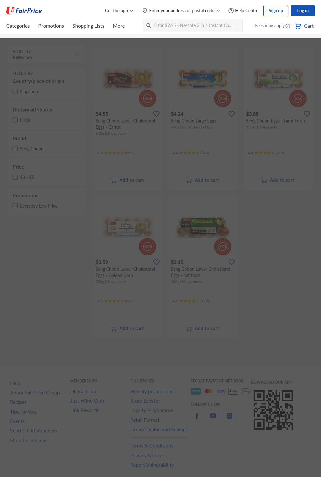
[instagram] (229, 419)
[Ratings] (115, 152)
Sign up (276, 10)
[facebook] (197, 419)
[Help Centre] (243, 11)
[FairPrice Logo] (24, 11)
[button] (287, 26)
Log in (303, 10)
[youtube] (213, 419)
